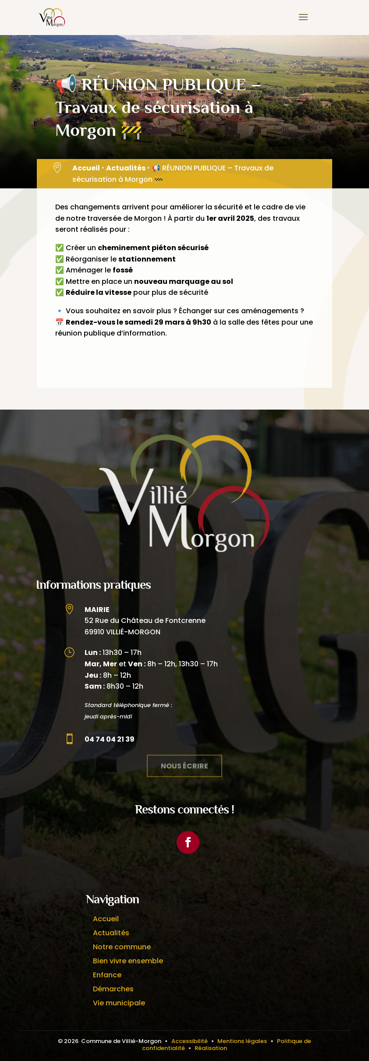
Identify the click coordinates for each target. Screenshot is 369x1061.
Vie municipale (119, 1003)
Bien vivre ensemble (128, 961)
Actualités (125, 168)
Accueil (86, 168)
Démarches (113, 989)
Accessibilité (189, 1041)
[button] (303, 23)
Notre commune (122, 947)
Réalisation (211, 1048)
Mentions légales (242, 1041)
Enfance (107, 975)
